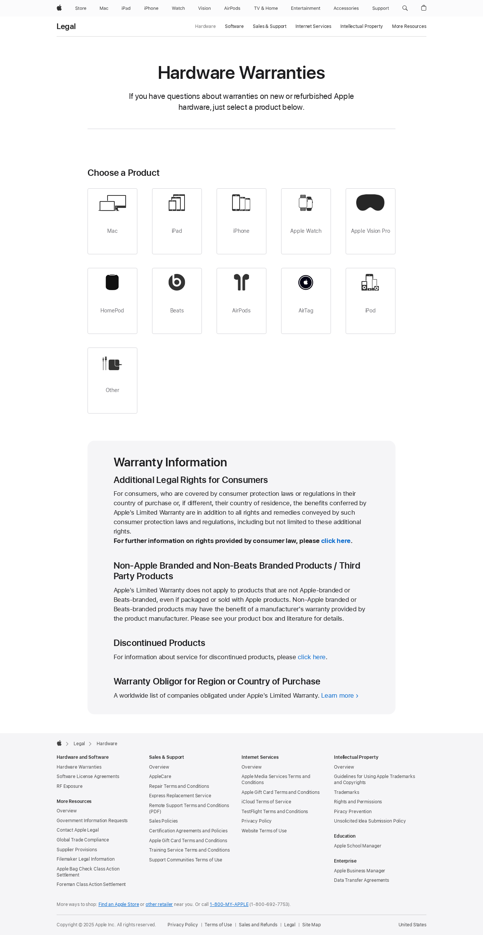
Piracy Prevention (353, 811)
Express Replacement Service (180, 795)
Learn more (337, 695)
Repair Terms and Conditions (179, 786)
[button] (405, 8)
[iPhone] (151, 8)
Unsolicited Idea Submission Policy (370, 821)
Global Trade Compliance (83, 840)
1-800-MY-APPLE (229, 904)
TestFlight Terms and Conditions (275, 811)
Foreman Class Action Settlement (91, 884)
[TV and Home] (266, 8)
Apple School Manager (357, 846)
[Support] (380, 8)
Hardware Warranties (79, 767)
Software (234, 26)
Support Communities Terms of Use (185, 860)
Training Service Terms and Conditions (189, 850)
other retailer (159, 904)
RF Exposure (70, 786)
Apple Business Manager (359, 870)
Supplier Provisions (77, 849)
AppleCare (160, 776)
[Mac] (104, 8)
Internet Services (313, 26)
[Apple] (59, 8)
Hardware (205, 26)
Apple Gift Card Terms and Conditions (188, 840)
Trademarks (346, 792)
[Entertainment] (305, 8)
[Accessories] (346, 8)
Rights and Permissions (358, 801)
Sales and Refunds (258, 924)
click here (336, 540)
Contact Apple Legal (78, 830)
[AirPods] (232, 8)
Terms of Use (218, 924)
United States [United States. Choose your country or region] (412, 924)
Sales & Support (269, 26)
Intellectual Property (361, 26)
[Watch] (178, 8)
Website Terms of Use (264, 831)
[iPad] (126, 8)
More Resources (409, 26)
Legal (66, 26)
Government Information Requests (92, 820)
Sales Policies (163, 821)
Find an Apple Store (118, 904)
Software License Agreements (88, 776)
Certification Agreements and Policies (188, 831)
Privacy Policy (257, 821)
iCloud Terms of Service (266, 801)
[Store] (80, 8)
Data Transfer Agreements (361, 880)
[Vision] (204, 8)
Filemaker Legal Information (86, 859)
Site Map (311, 924)
